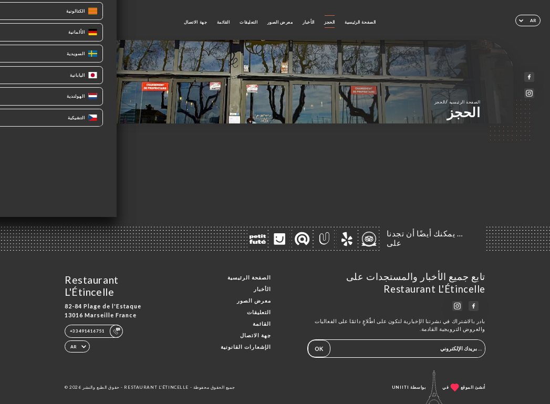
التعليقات (248, 22)
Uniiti (400, 387)
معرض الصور (280, 22)
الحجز (329, 22)
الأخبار (309, 22)
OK (319, 348)
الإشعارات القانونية (246, 347)
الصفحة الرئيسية (360, 22)
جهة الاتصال (195, 22)
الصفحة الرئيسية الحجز (457, 102)
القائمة (223, 22)
